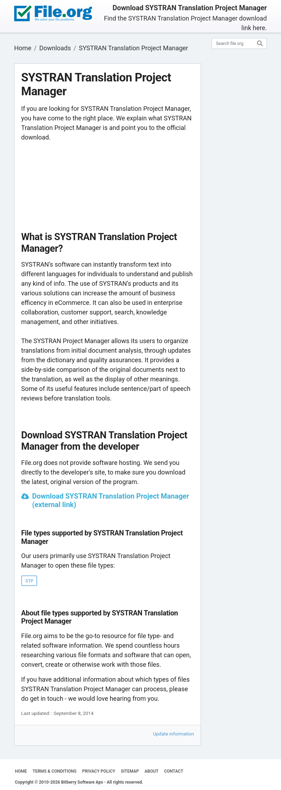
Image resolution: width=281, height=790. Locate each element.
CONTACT (173, 771)
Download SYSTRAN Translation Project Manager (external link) (110, 500)
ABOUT (152, 771)
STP (29, 581)
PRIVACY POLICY (98, 771)
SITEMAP (130, 771)
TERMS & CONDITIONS (54, 771)
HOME (21, 771)
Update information (173, 734)
